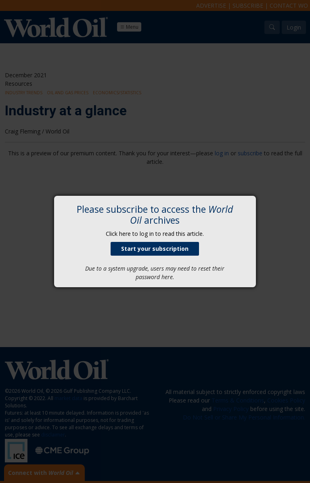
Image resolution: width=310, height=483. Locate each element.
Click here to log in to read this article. (155, 233)
